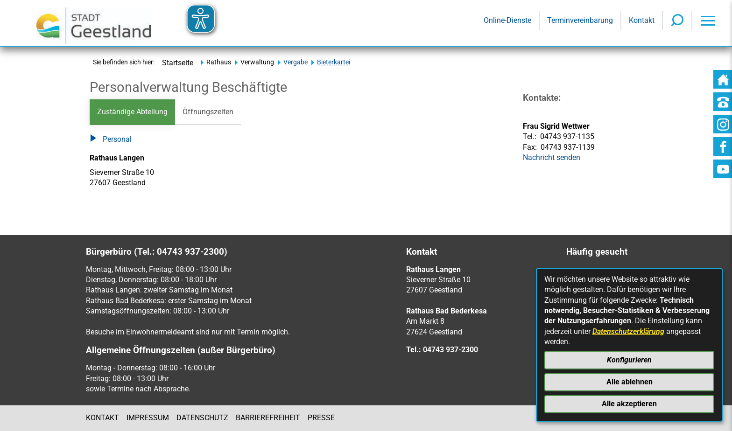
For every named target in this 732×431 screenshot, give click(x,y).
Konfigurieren (629, 359)
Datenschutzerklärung (628, 331)
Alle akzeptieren (629, 403)
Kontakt (102, 417)
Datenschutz (202, 417)
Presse (321, 417)
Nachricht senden (551, 157)
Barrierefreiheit (268, 417)
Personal (111, 140)
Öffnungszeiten (208, 111)
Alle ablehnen (629, 381)
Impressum (148, 417)
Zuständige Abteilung (132, 111)
